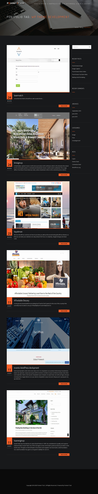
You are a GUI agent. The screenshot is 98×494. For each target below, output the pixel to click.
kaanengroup (19, 440)
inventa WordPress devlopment (26, 367)
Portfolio (53, 3)
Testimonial (70, 3)
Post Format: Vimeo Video (79, 71)
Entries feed (75, 161)
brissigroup (18, 162)
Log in (73, 159)
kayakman (18, 231)
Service (43, 3)
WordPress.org (76, 167)
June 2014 (74, 114)
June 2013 (74, 116)
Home (36, 3)
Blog (79, 3)
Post (73, 138)
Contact (87, 3)
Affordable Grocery (21, 300)
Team (61, 3)
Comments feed (76, 164)
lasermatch (18, 95)
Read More (64, 106)
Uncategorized (76, 140)
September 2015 (76, 111)
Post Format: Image (77, 66)
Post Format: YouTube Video (79, 74)
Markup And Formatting (78, 77)
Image (74, 135)
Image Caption (76, 68)
